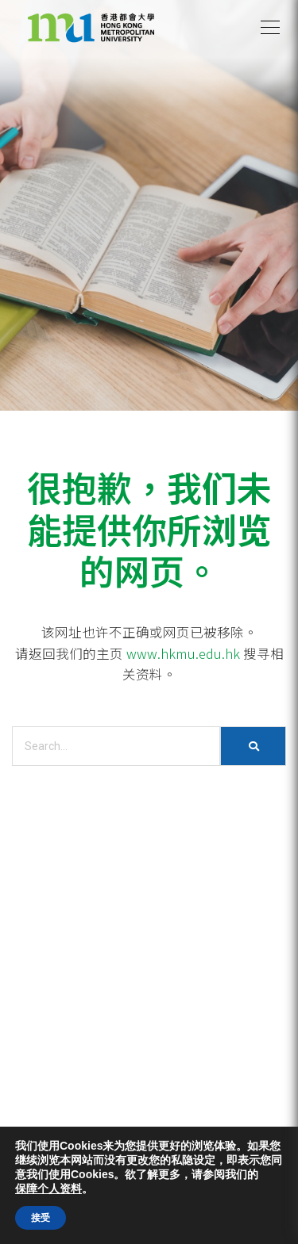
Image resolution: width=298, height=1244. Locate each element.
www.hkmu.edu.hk (183, 653)
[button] (270, 28)
